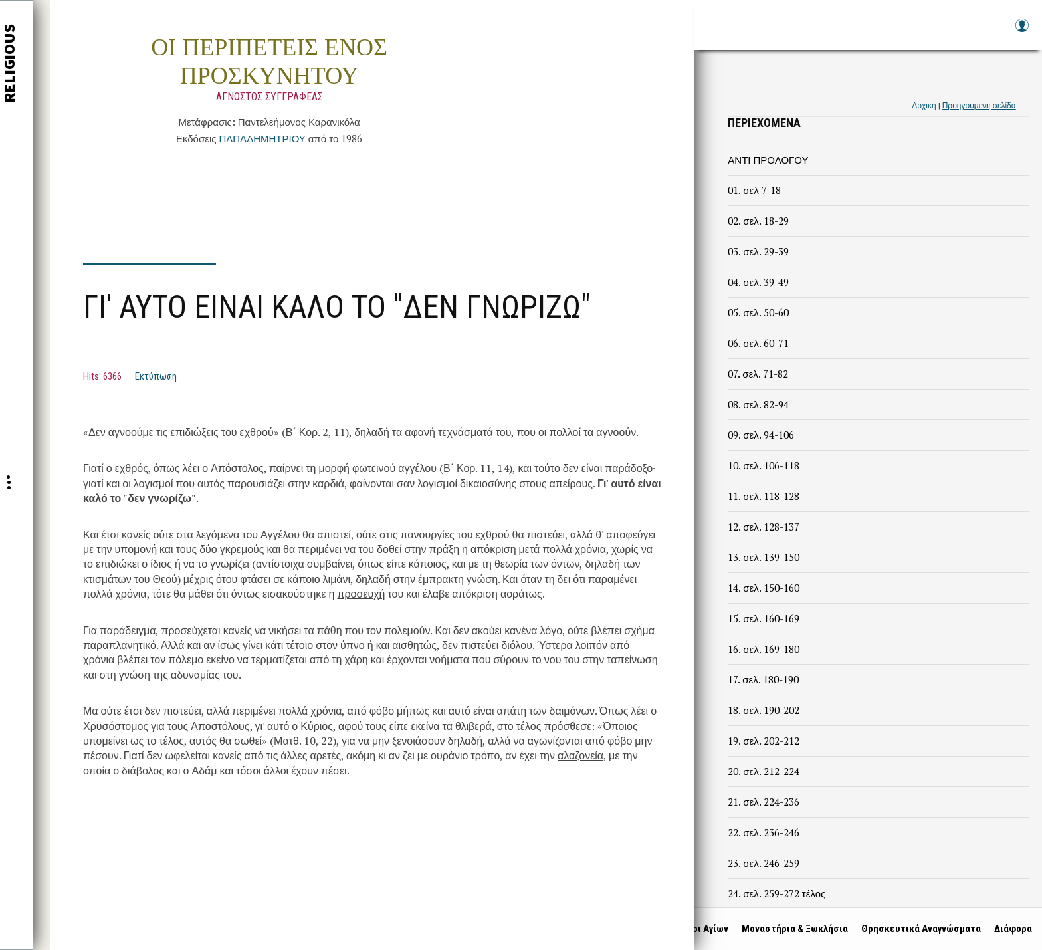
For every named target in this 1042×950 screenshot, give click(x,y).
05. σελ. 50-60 (758, 312)
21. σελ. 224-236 (763, 801)
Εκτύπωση (156, 376)
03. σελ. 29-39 (758, 251)
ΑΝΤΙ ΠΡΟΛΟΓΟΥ (768, 159)
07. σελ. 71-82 (757, 373)
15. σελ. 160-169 (763, 618)
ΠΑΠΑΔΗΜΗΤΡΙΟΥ (262, 138)
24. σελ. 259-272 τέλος (776, 893)
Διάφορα (1010, 929)
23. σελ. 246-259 (763, 863)
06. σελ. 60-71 (758, 343)
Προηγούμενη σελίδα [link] (979, 105)
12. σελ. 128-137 (763, 526)
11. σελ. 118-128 (763, 496)
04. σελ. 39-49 (758, 282)
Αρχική (924, 105)
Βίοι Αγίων (702, 929)
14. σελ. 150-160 (763, 587)
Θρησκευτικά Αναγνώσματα (918, 929)
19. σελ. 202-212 (763, 740)
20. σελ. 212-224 (763, 771)
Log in (1021, 31)
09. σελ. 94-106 (760, 434)
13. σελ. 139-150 (763, 557)
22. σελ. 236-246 (763, 832)
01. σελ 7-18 (754, 190)
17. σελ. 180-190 (763, 679)
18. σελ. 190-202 (763, 710)
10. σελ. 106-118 (763, 465)
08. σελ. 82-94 (758, 404)
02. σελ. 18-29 (758, 220)
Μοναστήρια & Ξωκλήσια (791, 929)
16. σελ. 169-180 (763, 648)
